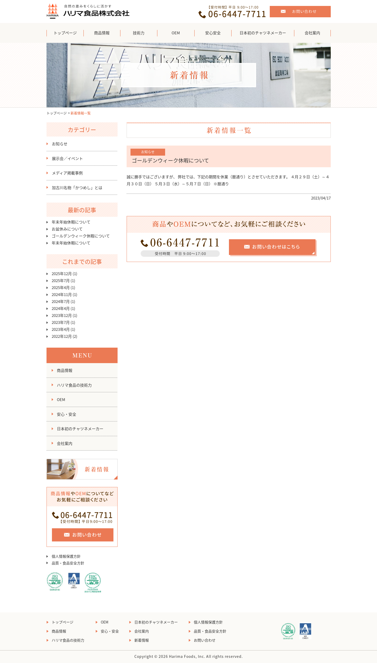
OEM (176, 33)
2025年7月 (61, 280)
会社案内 (312, 33)
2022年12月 (62, 336)
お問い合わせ (205, 640)
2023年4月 (61, 329)
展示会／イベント (67, 158)
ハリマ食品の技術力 (74, 385)
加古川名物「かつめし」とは (77, 187)
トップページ (65, 33)
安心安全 (213, 33)
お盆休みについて (67, 229)
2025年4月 (61, 287)
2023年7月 (61, 322)
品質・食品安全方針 (68, 562)
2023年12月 (62, 315)
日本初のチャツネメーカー (263, 33)
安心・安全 (66, 414)
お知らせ (59, 144)
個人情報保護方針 (66, 556)
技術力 (138, 33)
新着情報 (141, 640)
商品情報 (102, 33)
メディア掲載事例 (67, 173)
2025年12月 (62, 273)
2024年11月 (62, 294)
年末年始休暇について (71, 222)
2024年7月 (61, 301)
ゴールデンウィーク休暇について (81, 236)
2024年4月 (61, 308)
